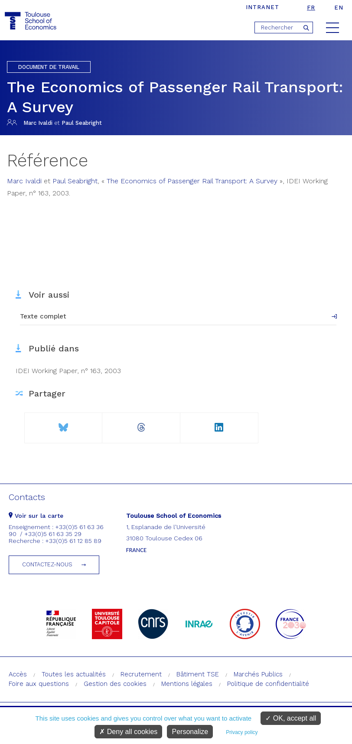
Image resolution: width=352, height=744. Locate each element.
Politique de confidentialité (268, 684)
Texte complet (43, 316)
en (338, 7)
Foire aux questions (39, 684)
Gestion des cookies (115, 684)
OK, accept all (290, 718)
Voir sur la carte (36, 515)
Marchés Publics (258, 674)
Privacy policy (241, 732)
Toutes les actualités (74, 674)
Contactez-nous (47, 564)
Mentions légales (186, 684)
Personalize (190, 731)
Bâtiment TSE (197, 674)
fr (311, 7)
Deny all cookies (128, 731)
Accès (18, 674)
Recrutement (141, 674)
